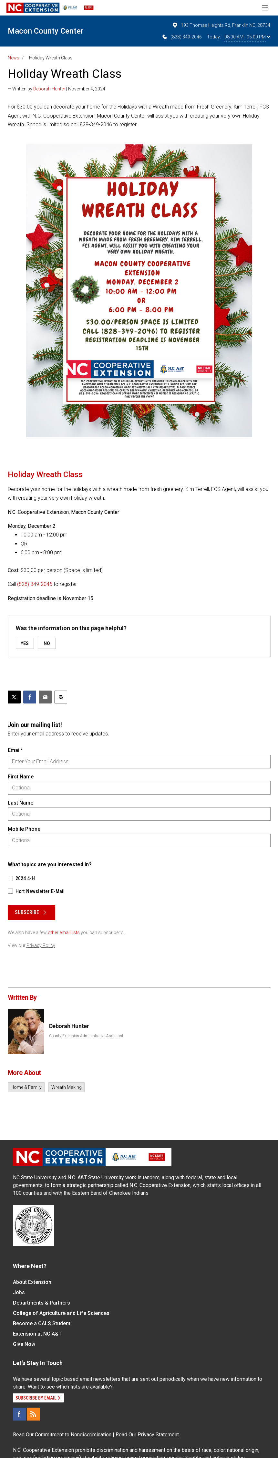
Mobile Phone (24, 829)
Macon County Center (45, 31)
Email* (15, 750)
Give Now (24, 1344)
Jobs (19, 1292)
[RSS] (33, 1414)
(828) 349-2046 (181, 37)
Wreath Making (66, 1087)
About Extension (32, 1282)
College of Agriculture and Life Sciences (61, 1313)
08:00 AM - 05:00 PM (247, 36)
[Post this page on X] (14, 697)
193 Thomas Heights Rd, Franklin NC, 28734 (221, 25)
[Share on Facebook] (29, 697)
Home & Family (26, 1087)
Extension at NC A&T (37, 1334)
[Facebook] (19, 1414)
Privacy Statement (158, 1435)
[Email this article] (45, 697)
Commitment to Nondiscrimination (73, 1435)
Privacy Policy (40, 945)
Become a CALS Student (41, 1323)
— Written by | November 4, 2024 (56, 88)
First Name (21, 777)
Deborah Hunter (49, 88)
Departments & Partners (41, 1303)
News (13, 57)
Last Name (20, 803)
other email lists (64, 932)
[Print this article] (60, 697)
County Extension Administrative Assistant (86, 1036)
